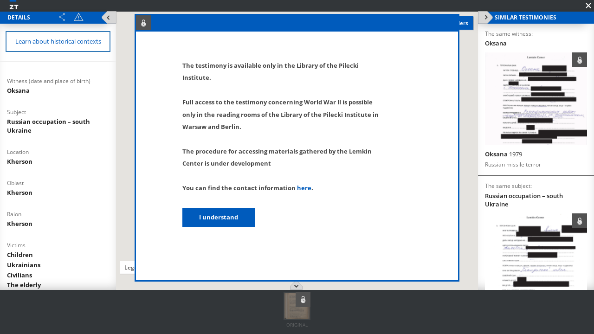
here (304, 188)
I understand (218, 217)
